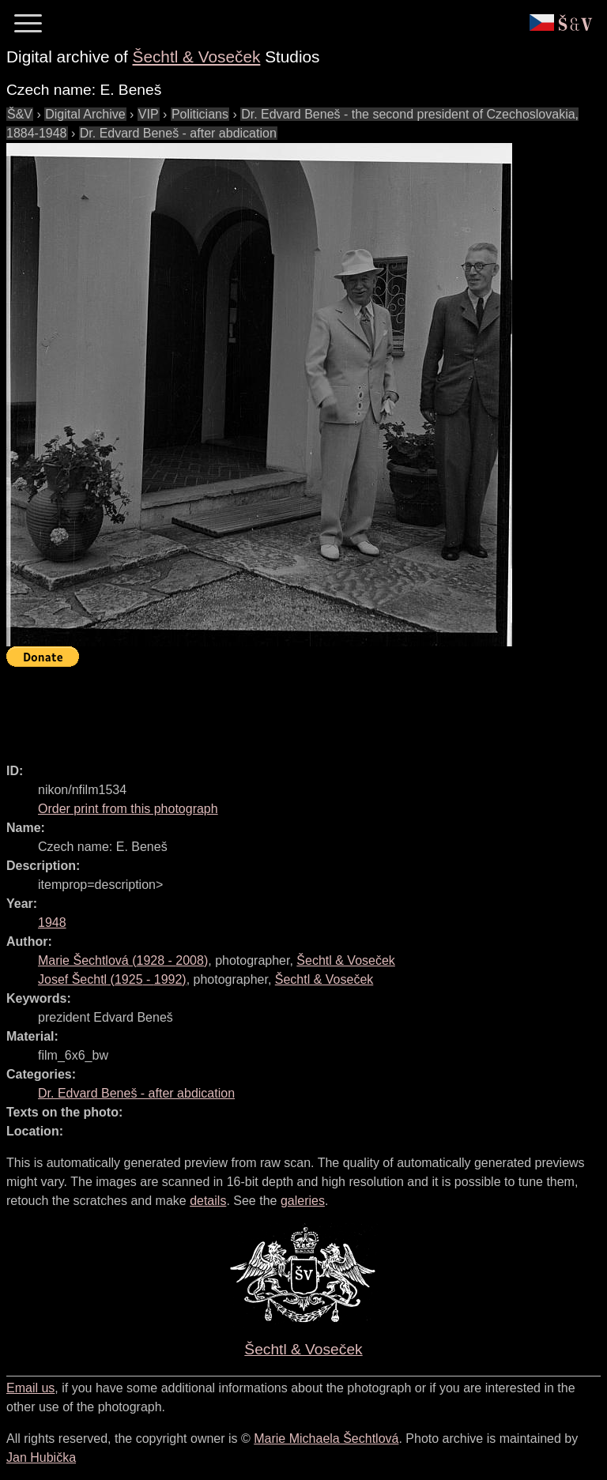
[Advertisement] (294, 708)
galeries (303, 1200)
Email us (30, 1388)
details (208, 1200)
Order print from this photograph (128, 808)
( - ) (123, 960)
